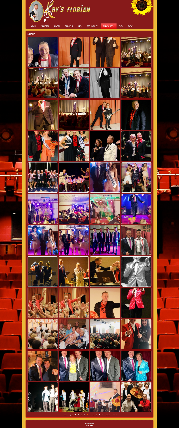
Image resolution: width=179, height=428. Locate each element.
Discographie (69, 26)
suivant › (108, 415)
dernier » (115, 415)
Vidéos (80, 26)
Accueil (33, 26)
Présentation (45, 26)
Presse (121, 26)
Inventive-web (89, 425)
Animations (57, 26)
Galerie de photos (108, 26)
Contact (130, 26)
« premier (64, 415)
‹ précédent (72, 415)
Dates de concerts (92, 26)
